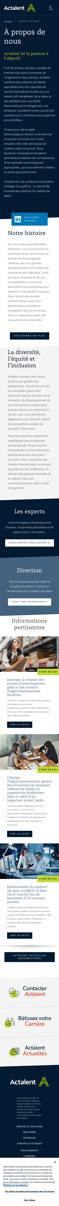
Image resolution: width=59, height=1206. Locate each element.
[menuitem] (29, 1128)
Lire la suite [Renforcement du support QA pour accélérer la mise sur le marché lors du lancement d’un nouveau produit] (19, 935)
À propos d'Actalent (29, 1144)
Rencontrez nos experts (29, 543)
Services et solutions (29, 1127)
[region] (29, 1182)
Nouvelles (29, 1138)
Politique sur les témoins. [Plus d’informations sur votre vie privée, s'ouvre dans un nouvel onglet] (15, 1185)
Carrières (29, 1156)
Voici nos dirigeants (29, 602)
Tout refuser (29, 1200)
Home (19, 8)
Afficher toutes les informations (29, 957)
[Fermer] (55, 1162)
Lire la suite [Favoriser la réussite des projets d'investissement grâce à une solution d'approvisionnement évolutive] (19, 725)
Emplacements (29, 1151)
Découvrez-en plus (29, 336)
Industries (29, 1132)
